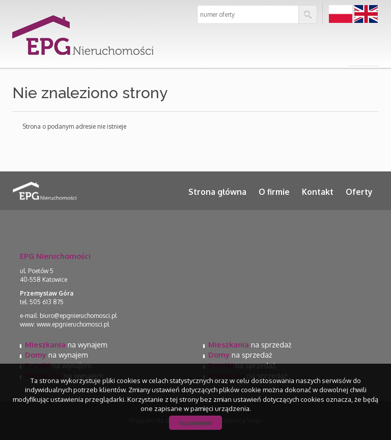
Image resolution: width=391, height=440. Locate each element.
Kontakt (317, 192)
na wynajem (66, 344)
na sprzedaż (249, 344)
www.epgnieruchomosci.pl (73, 324)
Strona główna (217, 192)
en (366, 14)
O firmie (274, 192)
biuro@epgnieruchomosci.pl (78, 315)
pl (341, 14)
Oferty (359, 192)
